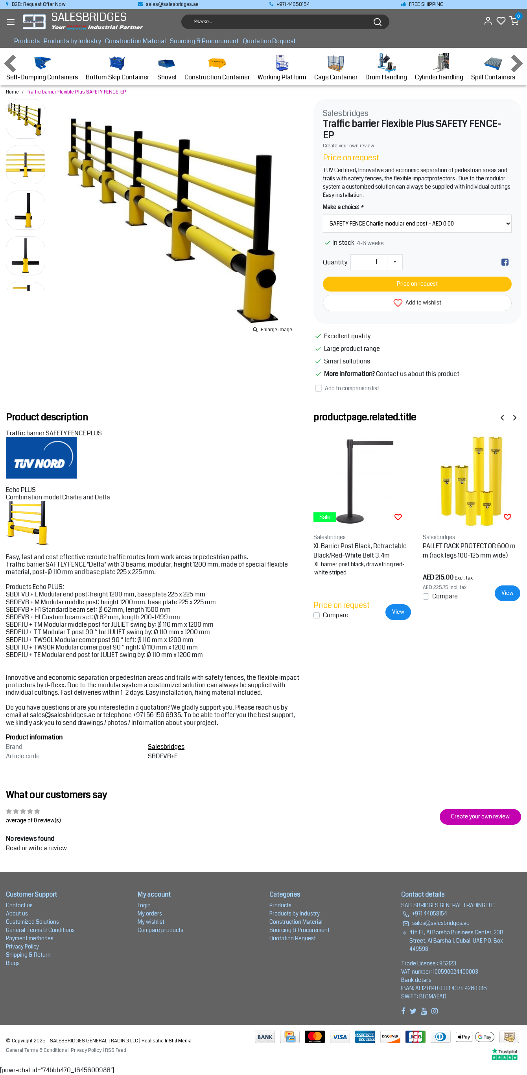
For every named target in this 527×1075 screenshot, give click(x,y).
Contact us (19, 905)
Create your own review (348, 145)
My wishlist (151, 922)
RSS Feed (115, 1050)
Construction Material (135, 41)
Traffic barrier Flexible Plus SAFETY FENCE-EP (76, 91)
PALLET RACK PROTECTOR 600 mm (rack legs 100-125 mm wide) (469, 550)
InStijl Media (178, 1040)
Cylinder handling (439, 67)
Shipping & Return (28, 955)
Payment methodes (29, 938)
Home (12, 91)
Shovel (167, 67)
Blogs (13, 963)
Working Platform (282, 67)
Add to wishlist (417, 303)
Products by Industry (72, 41)
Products (27, 41)
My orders (150, 913)
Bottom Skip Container (117, 67)
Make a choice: (343, 207)
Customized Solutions (32, 922)
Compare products (160, 930)
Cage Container (335, 67)
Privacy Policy (22, 946)
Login (144, 905)
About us (17, 913)
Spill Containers (493, 67)
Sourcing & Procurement (204, 41)
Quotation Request (269, 41)
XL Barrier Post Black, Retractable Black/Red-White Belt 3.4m (360, 550)
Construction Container (217, 67)
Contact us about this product (417, 373)
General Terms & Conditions (40, 930)
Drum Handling (386, 67)
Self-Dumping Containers (42, 67)
